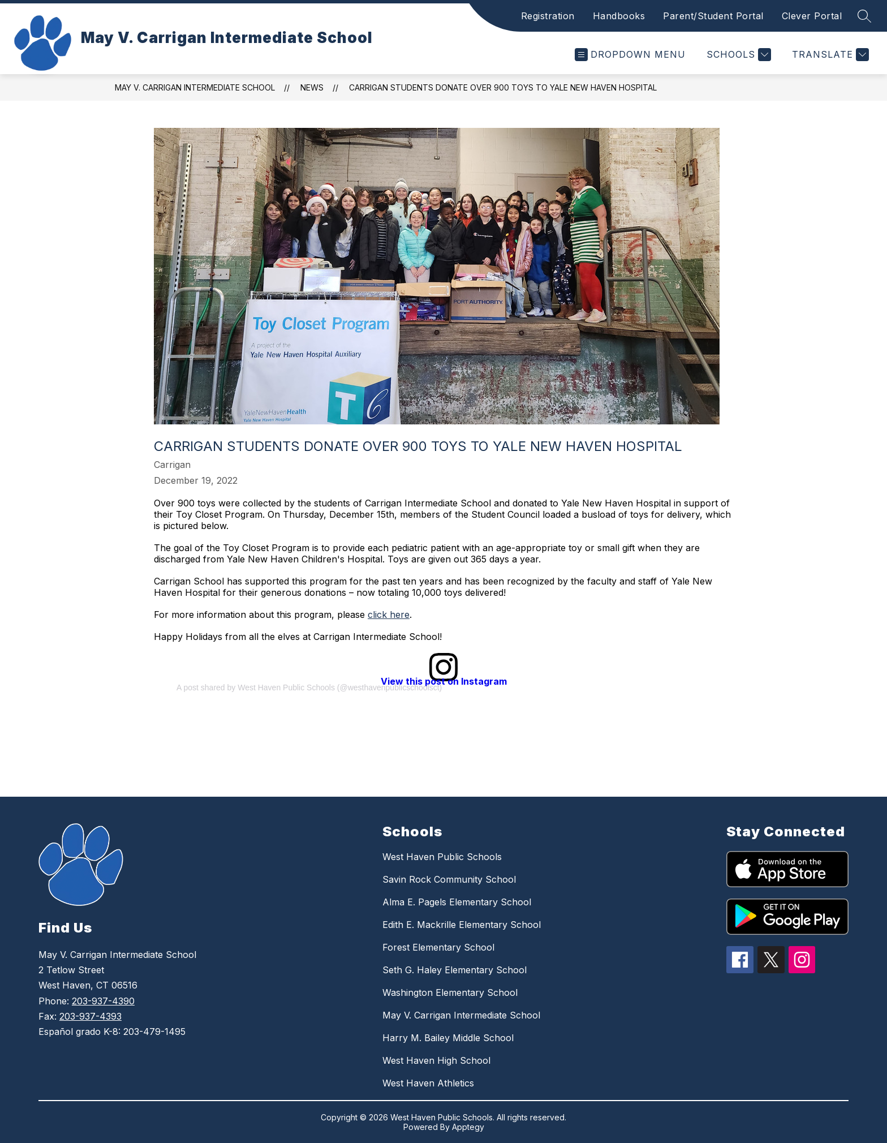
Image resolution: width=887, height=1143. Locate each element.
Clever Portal (812, 16)
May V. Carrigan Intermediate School (195, 87)
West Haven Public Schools (442, 856)
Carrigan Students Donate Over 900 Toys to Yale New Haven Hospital (503, 87)
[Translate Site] (829, 55)
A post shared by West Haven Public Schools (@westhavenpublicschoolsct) (309, 687)
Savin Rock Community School (449, 879)
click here (389, 614)
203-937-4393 (90, 1016)
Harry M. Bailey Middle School (448, 1037)
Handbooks (619, 16)
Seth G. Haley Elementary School (454, 970)
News (312, 87)
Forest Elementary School (438, 947)
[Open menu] (630, 55)
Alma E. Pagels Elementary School (456, 902)
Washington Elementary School (450, 992)
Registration (548, 16)
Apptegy (468, 1127)
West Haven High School (436, 1060)
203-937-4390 (103, 1001)
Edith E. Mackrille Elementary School (461, 924)
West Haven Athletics (428, 1083)
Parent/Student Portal (713, 16)
